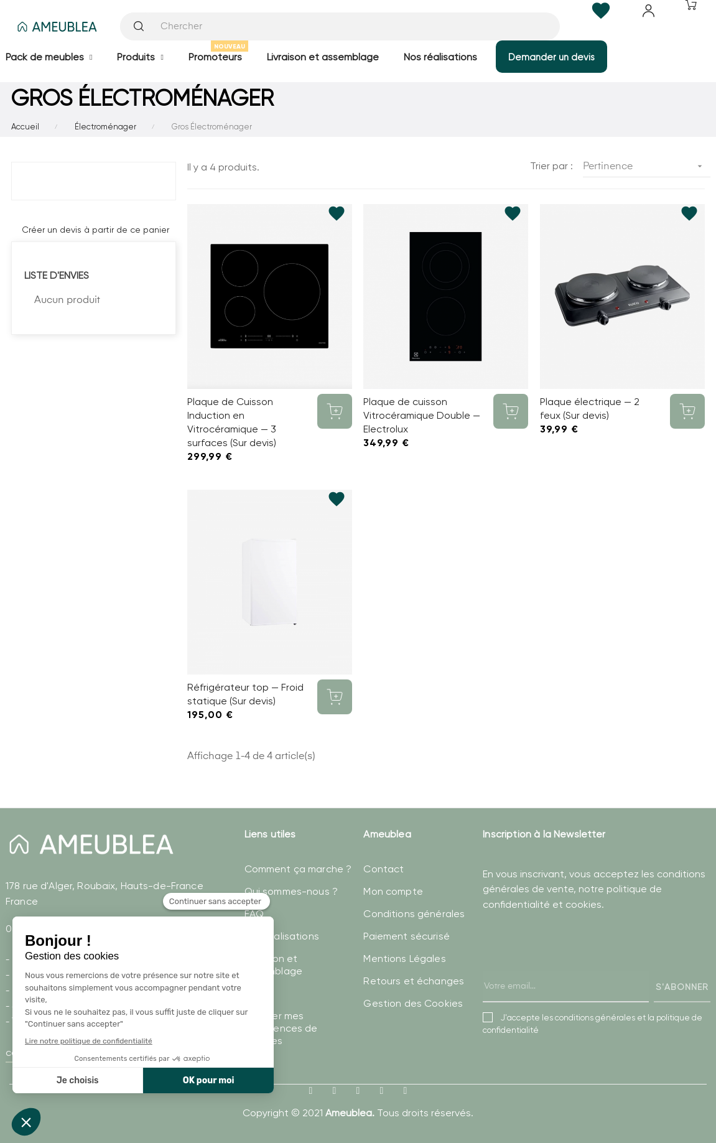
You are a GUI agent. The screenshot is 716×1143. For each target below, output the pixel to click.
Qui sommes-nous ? (291, 891)
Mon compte (392, 891)
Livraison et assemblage (273, 965)
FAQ (254, 914)
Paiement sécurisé (406, 936)
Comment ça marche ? (298, 869)
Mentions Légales (404, 958)
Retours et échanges (413, 981)
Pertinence (646, 166)
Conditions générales (414, 914)
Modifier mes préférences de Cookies (281, 1028)
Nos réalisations (281, 936)
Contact (383, 869)
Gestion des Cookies (413, 1003)
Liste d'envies (56, 275)
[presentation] (577, 969)
